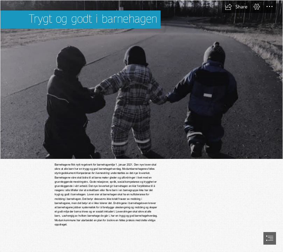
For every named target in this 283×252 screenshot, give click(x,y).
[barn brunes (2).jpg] (141, 79)
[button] (236, 6)
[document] (141, 126)
